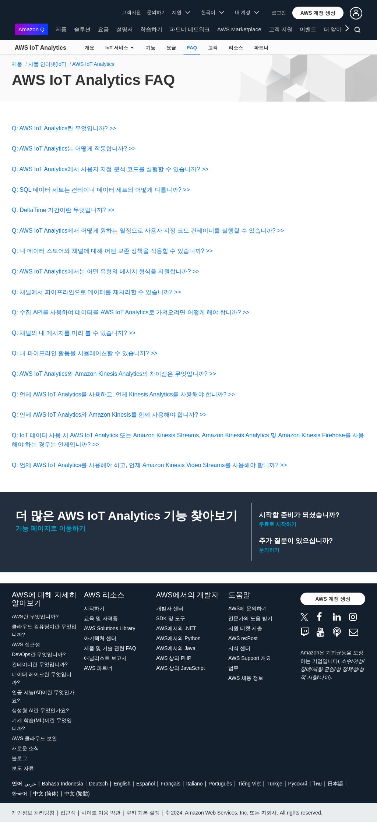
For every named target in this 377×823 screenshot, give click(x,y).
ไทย (317, 784)
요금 (103, 29)
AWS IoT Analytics (40, 48)
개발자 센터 (169, 608)
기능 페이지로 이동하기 (50, 528)
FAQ (192, 47)
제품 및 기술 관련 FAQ (110, 648)
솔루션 (82, 29)
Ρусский (297, 784)
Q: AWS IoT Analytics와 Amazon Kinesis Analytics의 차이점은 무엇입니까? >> (114, 374)
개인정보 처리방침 (33, 813)
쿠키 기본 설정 (143, 813)
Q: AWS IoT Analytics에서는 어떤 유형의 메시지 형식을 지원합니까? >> (105, 271)
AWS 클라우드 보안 (34, 738)
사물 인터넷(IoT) (47, 64)
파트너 (261, 47)
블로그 (19, 758)
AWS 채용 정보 (245, 678)
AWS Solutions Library (109, 628)
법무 (233, 668)
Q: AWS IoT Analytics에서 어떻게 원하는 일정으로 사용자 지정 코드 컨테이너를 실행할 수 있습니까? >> (148, 230)
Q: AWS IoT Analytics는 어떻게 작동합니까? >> (73, 148)
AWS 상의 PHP (173, 658)
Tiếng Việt (249, 784)
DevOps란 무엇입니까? (39, 654)
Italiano (194, 784)
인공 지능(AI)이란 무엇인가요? (43, 696)
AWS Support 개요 (249, 658)
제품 (61, 29)
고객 (213, 47)
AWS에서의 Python (178, 638)
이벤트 (308, 29)
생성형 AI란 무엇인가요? (40, 710)
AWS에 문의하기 (247, 608)
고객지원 (131, 12)
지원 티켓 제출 (245, 628)
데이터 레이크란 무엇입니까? (41, 678)
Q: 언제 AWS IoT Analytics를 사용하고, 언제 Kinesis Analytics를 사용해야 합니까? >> (123, 394)
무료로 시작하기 (277, 524)
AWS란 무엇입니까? (35, 616)
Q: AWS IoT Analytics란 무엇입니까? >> (64, 128)
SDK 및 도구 (170, 618)
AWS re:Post (243, 638)
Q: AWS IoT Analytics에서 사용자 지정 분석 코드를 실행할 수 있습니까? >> (110, 169)
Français (170, 784)
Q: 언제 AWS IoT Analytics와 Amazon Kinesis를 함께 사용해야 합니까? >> (109, 415)
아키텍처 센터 (100, 638)
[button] (318, 13)
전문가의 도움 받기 (250, 618)
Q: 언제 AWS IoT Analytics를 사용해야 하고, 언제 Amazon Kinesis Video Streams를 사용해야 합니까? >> (149, 465)
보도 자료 (23, 768)
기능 (150, 47)
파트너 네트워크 (190, 29)
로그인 (279, 12)
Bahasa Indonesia (62, 784)
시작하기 (94, 608)
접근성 (68, 813)
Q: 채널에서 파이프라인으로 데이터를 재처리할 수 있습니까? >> (96, 292)
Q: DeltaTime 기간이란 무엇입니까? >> (63, 210)
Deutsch (98, 784)
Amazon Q (31, 29)
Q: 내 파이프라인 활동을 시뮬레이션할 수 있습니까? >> (85, 353)
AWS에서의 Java (175, 648)
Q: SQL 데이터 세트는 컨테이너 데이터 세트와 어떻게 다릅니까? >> (101, 190)
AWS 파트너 (98, 668)
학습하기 (151, 29)
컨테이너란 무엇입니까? (40, 664)
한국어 (19, 793)
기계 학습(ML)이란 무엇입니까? (42, 724)
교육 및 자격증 (101, 618)
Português (220, 784)
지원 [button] (181, 12)
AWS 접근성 (26, 644)
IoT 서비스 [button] (119, 47)
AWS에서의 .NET (176, 628)
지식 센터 (239, 648)
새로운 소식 (25, 748)
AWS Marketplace (239, 29)
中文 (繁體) (77, 793)
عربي (30, 784)
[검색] (358, 30)
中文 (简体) (46, 793)
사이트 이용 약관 (100, 813)
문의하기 (156, 12)
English (121, 784)
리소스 (236, 47)
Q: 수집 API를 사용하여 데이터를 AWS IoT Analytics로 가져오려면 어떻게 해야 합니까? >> (130, 312)
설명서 (124, 29)
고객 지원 (280, 29)
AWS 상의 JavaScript (180, 668)
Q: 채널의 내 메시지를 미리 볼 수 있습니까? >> (73, 333)
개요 (89, 47)
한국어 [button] (212, 12)
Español (145, 784)
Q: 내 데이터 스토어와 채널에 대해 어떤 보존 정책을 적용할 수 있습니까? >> (112, 251)
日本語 (335, 784)
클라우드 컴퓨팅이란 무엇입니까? (44, 630)
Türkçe (274, 784)
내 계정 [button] (247, 12)
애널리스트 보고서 (105, 658)
